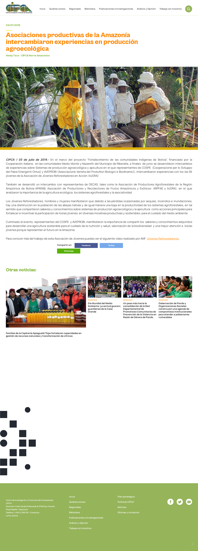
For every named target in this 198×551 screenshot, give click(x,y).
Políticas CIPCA (126, 501)
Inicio (42, 8)
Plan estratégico (126, 496)
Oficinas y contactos (128, 512)
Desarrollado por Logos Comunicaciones (192, 544)
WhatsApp (68, 251)
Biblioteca (90, 8)
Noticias (122, 507)
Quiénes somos (57, 8)
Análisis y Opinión (146, 8)
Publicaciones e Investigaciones (116, 8)
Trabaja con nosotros (170, 8)
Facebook (86, 245)
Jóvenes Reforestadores (163, 238)
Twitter (111, 245)
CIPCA (19, 8)
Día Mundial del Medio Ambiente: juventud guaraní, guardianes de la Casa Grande (104, 307)
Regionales (75, 8)
